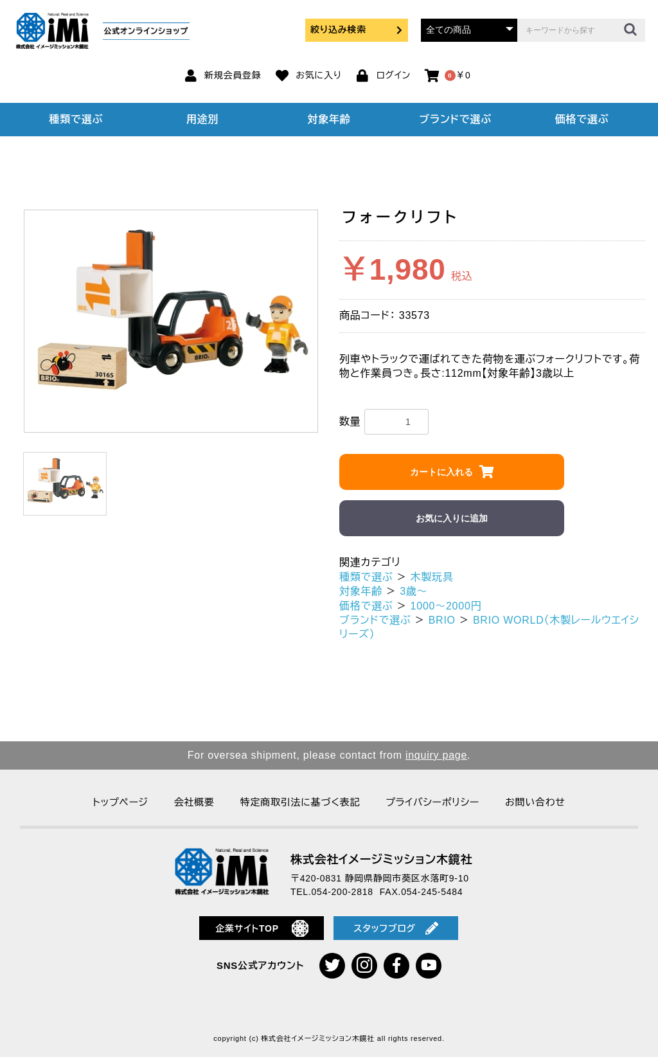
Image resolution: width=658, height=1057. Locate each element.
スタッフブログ (395, 928)
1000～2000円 (446, 606)
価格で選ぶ (582, 119)
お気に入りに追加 (452, 518)
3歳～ (413, 591)
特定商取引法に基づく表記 (300, 802)
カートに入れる (441, 472)
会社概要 (194, 802)
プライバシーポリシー (432, 802)
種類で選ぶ (76, 119)
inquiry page (436, 755)
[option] (170, 321)
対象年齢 (328, 119)
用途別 (202, 119)
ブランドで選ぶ (456, 119)
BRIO (442, 620)
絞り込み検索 (356, 29)
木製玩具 (432, 577)
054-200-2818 (342, 892)
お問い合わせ (535, 802)
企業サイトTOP (261, 928)
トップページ (120, 802)
